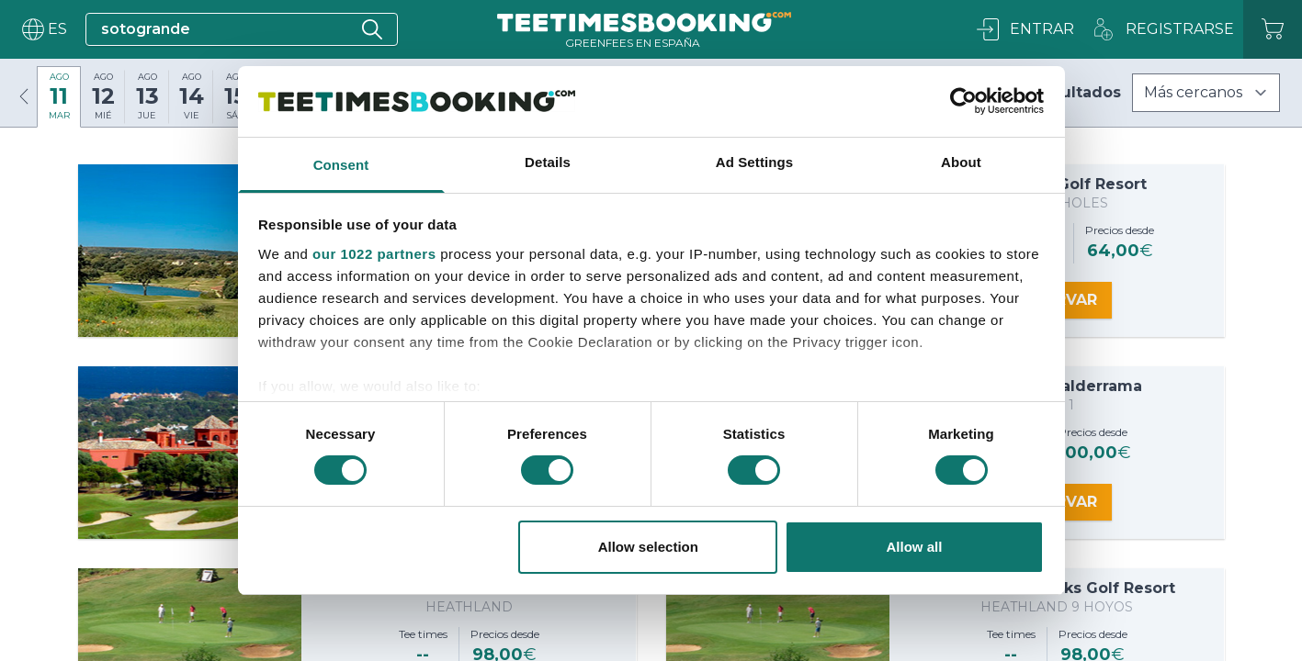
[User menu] (42, 29)
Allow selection (648, 547)
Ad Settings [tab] (754, 162)
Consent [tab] (341, 165)
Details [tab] (548, 162)
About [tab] (961, 162)
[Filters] (1206, 92)
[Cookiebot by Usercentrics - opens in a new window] (963, 101)
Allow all (915, 547)
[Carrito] (1272, 29)
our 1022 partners (374, 254)
